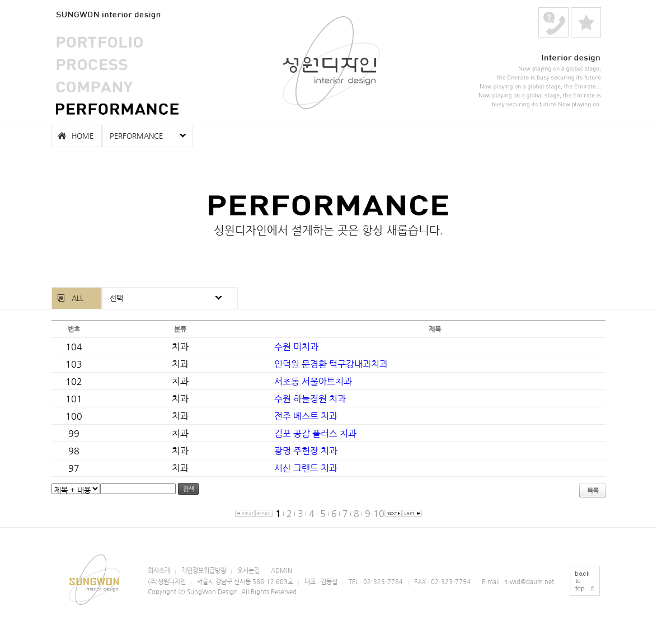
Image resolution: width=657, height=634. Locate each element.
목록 (592, 490)
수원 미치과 (296, 346)
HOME (82, 136)
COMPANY (94, 86)
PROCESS (92, 64)
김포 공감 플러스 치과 (315, 433)
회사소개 (159, 570)
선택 (116, 298)
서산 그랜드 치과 (305, 468)
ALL (77, 298)
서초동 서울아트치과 (313, 381)
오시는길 (248, 570)
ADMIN (281, 570)
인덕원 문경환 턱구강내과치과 (331, 364)
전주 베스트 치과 (305, 416)
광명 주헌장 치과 (305, 450)
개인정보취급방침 (203, 570)
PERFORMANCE (117, 109)
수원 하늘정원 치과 (310, 398)
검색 (188, 488)
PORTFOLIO (99, 42)
